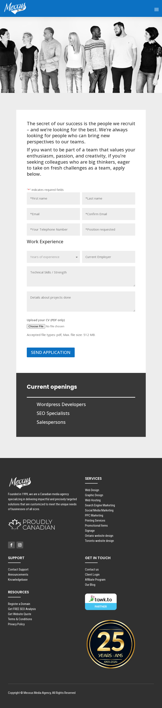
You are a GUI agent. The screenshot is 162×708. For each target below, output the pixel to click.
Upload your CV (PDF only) (46, 320)
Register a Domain (19, 604)
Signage (90, 531)
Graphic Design (94, 495)
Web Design (92, 490)
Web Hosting (93, 500)
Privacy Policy (16, 624)
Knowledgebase (18, 580)
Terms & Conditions (20, 619)
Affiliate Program (95, 580)
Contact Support (18, 569)
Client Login (92, 574)
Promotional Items (96, 525)
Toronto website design (99, 541)
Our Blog (90, 585)
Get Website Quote (19, 614)
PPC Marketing (94, 515)
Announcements (18, 574)
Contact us (92, 569)
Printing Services (95, 520)
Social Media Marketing (99, 510)
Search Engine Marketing (100, 505)
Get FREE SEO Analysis (22, 609)
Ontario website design (99, 536)
